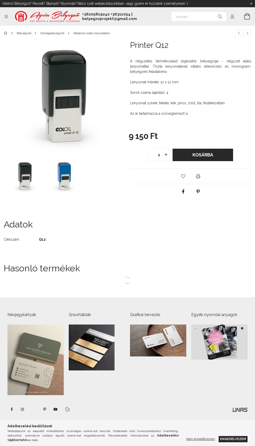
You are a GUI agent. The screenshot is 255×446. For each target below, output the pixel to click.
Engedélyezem (233, 439)
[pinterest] (198, 191)
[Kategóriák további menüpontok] (6, 16)
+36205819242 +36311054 (106, 14)
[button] (183, 176)
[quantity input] (159, 155)
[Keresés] (198, 16)
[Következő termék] (247, 33)
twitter (33, 409)
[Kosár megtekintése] (244, 16)
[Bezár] (251, 3)
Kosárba (202, 154)
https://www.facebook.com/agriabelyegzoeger (11, 409)
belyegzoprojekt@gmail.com (109, 18)
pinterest (44, 409)
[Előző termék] (239, 33)
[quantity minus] (152, 155)
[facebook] (183, 191)
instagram (22, 409)
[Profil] (232, 16)
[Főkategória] (6, 33)
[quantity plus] (166, 155)
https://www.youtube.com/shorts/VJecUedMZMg (55, 409)
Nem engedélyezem (200, 439)
